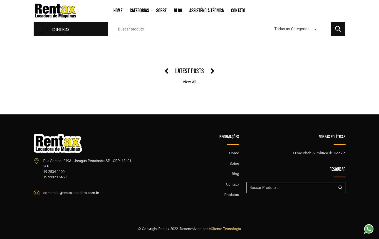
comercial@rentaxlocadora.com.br (71, 193)
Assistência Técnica (206, 10)
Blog (178, 10)
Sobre (161, 10)
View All (189, 82)
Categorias (139, 10)
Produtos (231, 195)
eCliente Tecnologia (225, 229)
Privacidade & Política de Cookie (319, 153)
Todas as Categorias (291, 29)
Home (118, 10)
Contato (238, 10)
